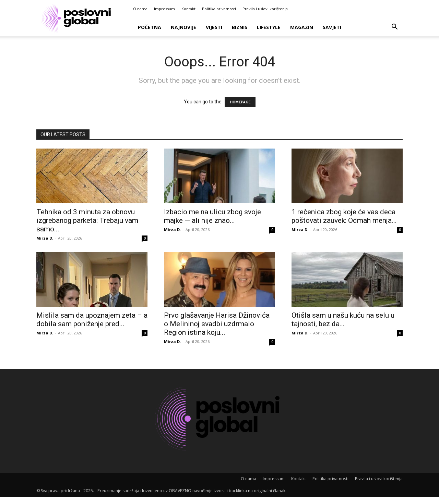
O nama (140, 8)
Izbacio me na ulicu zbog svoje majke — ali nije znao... (212, 216)
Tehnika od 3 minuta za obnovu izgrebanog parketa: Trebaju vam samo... (87, 220)
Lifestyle (269, 27)
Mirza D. (44, 238)
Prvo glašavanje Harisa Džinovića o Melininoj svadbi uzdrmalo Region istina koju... (217, 323)
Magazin (301, 27)
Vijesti (214, 27)
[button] (394, 27)
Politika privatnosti (219, 8)
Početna (149, 27)
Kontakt (188, 8)
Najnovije (183, 27)
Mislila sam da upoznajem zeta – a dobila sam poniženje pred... (91, 319)
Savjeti (332, 27)
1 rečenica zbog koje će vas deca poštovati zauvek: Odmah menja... (344, 216)
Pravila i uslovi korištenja (265, 8)
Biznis (239, 27)
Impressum (164, 8)
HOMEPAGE (240, 102)
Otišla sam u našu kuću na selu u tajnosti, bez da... (343, 319)
